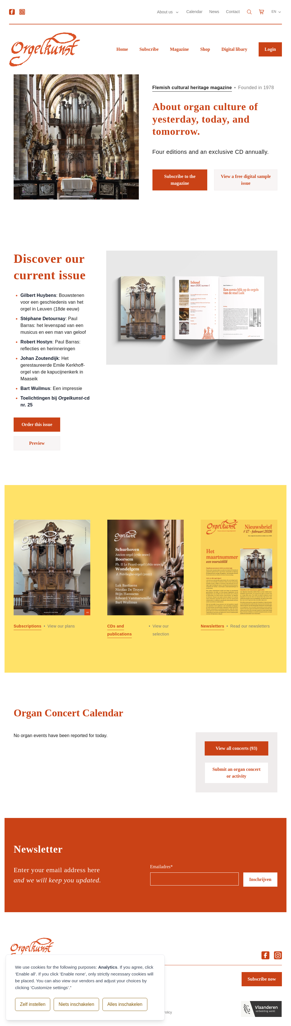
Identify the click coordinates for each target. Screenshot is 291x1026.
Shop (205, 49)
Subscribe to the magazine (179, 180)
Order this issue (37, 424)
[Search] (249, 12)
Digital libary (234, 49)
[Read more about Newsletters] (239, 579)
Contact (233, 11)
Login (270, 49)
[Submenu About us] (177, 12)
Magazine (179, 49)
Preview (37, 443)
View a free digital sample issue (246, 180)
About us (165, 12)
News (214, 11)
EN (276, 12)
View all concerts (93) (236, 748)
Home (122, 49)
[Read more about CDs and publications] (145, 579)
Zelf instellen (32, 1004)
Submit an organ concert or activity (236, 773)
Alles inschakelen (124, 1004)
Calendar (194, 11)
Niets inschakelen (76, 1004)
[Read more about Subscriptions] (52, 579)
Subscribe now (262, 979)
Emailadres (161, 866)
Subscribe (149, 49)
